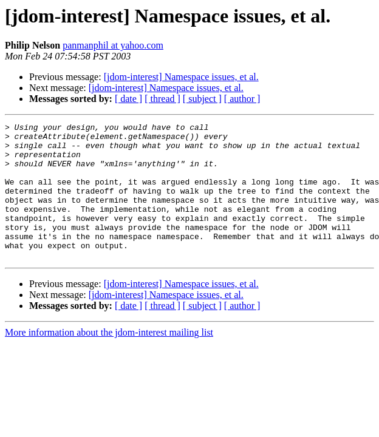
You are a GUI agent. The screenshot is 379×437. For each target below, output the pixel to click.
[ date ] (128, 98)
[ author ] (242, 98)
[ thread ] (162, 98)
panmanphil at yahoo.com (113, 45)
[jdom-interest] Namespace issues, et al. (181, 77)
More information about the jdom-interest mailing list (109, 359)
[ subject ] (202, 98)
